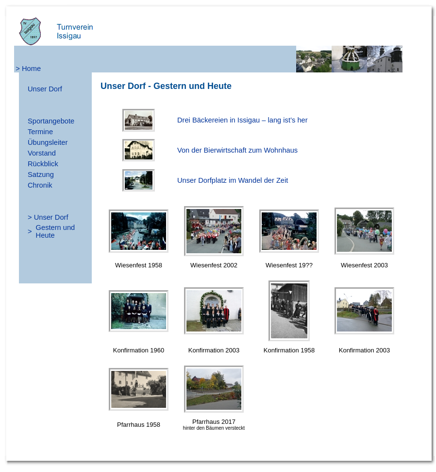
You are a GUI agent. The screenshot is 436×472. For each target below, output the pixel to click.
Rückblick (43, 164)
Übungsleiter (47, 142)
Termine (40, 132)
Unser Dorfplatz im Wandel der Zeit (232, 180)
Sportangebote (51, 121)
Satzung (41, 174)
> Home (28, 68)
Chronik (40, 185)
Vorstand (42, 153)
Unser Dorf (45, 89)
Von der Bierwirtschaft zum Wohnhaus (237, 150)
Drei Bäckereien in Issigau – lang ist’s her (242, 120)
